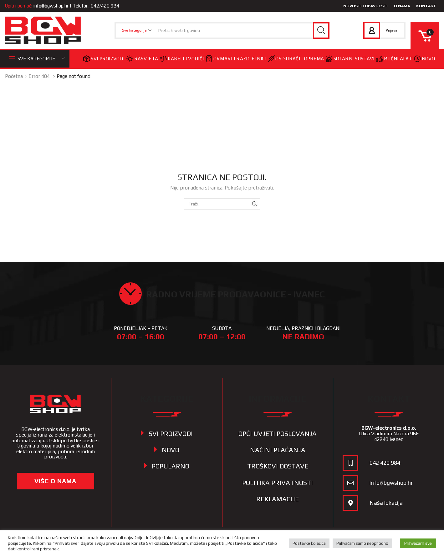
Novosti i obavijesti (365, 5)
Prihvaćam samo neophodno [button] (362, 543)
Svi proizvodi (104, 58)
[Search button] (321, 30)
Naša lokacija (386, 502)
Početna (14, 76)
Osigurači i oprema (296, 58)
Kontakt (426, 5)
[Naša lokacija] (350, 503)
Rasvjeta (142, 58)
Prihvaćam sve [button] (418, 543)
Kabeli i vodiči (182, 59)
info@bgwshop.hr (51, 5)
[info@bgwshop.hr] (350, 483)
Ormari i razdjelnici (236, 58)
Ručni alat (394, 58)
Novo (424, 58)
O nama (402, 5)
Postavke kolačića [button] (309, 543)
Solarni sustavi (350, 58)
